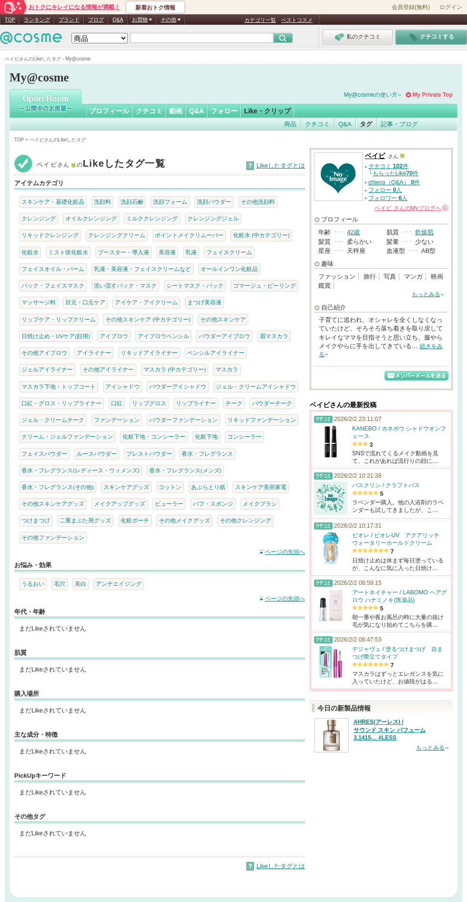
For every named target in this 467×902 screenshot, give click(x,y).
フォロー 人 (385, 190)
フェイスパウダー (44, 454)
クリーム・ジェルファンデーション (67, 436)
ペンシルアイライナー (215, 353)
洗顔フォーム (170, 202)
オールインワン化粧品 (229, 269)
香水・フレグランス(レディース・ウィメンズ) (80, 470)
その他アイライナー (108, 369)
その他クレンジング (245, 520)
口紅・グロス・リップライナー (61, 403)
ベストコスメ (297, 20)
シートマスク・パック (194, 285)
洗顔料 (102, 202)
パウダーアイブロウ (224, 336)
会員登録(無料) (411, 7)
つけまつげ (35, 520)
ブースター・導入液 (123, 252)
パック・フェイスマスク (52, 285)
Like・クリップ (267, 111)
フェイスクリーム (229, 252)
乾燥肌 (424, 232)
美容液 (167, 252)
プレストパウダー (149, 454)
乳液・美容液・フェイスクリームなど (142, 269)
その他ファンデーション (52, 537)
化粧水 (30, 252)
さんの (411, 208)
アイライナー (94, 353)
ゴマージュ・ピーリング (264, 285)
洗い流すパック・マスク (125, 285)
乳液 (191, 252)
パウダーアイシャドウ (177, 386)
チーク (234, 403)
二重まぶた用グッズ (85, 520)
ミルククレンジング (152, 218)
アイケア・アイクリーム (146, 302)
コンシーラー (244, 436)
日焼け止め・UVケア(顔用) (55, 336)
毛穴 (59, 584)
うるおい (32, 584)
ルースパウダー (97, 454)
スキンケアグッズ (126, 487)
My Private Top (433, 94)
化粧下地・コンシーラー (153, 436)
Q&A (117, 19)
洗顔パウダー (214, 202)
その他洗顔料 (258, 202)
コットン (170, 487)
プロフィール (109, 111)
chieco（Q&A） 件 (394, 182)
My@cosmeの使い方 (370, 94)
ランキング (37, 19)
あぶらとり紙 (208, 487)
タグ (366, 124)
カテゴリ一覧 (260, 20)
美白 (80, 584)
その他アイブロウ (44, 353)
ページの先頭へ (285, 552)
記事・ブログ (399, 124)
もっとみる (426, 294)
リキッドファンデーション (261, 420)
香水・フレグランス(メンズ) (185, 470)
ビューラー (169, 504)
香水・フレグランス (207, 454)
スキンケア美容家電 (260, 487)
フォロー (224, 111)
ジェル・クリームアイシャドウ (256, 386)
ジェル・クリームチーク (52, 420)
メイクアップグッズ (119, 504)
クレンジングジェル (213, 218)
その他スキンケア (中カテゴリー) (148, 319)
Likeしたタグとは (280, 165)
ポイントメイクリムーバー (189, 235)
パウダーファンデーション (183, 420)
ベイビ (375, 156)
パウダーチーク (272, 403)
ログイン (450, 7)
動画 (176, 111)
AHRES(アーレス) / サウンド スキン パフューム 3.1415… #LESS (390, 730)
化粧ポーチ (135, 520)
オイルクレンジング (91, 218)
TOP (10, 19)
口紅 (116, 403)
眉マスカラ (274, 336)
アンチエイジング (119, 584)
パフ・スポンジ (213, 504)
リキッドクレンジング (50, 235)
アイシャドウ (122, 386)
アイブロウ (114, 336)
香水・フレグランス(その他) (57, 487)
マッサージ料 (38, 302)
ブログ (96, 19)
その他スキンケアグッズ (52, 504)
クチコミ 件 (388, 166)
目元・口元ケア (85, 302)
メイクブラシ (260, 504)
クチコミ (149, 111)
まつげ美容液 (204, 302)
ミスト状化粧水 (68, 252)
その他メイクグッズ (184, 520)
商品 (290, 124)
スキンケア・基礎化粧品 (52, 202)
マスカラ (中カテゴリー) (174, 369)
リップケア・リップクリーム (58, 319)
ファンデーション (117, 420)
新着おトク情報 (155, 7)
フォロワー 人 (387, 198)
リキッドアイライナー (149, 353)
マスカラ (226, 369)
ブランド (69, 19)
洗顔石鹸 (132, 202)
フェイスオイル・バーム (52, 269)
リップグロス (149, 403)
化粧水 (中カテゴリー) (261, 235)
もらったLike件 (395, 173)
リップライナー (196, 403)
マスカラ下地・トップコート (58, 386)
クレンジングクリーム (116, 235)
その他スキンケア (223, 319)
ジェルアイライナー (47, 369)
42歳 (353, 232)
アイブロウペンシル (163, 336)
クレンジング (38, 218)
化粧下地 (206, 436)
